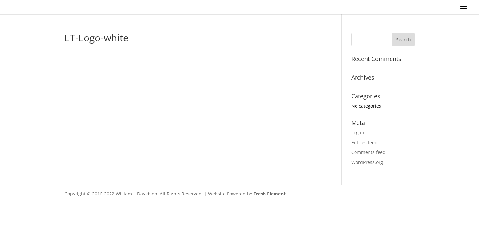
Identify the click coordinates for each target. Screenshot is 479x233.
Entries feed (364, 142)
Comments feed (368, 152)
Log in (357, 132)
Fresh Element (269, 194)
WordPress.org (367, 162)
